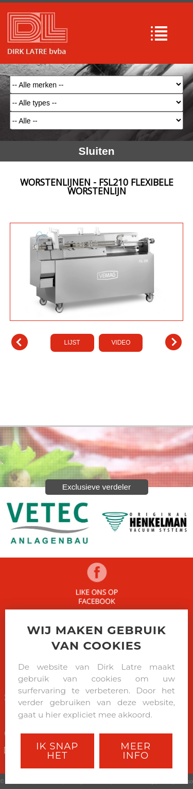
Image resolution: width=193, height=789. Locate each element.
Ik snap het (57, 750)
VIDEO (120, 342)
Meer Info (135, 750)
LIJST (72, 342)
